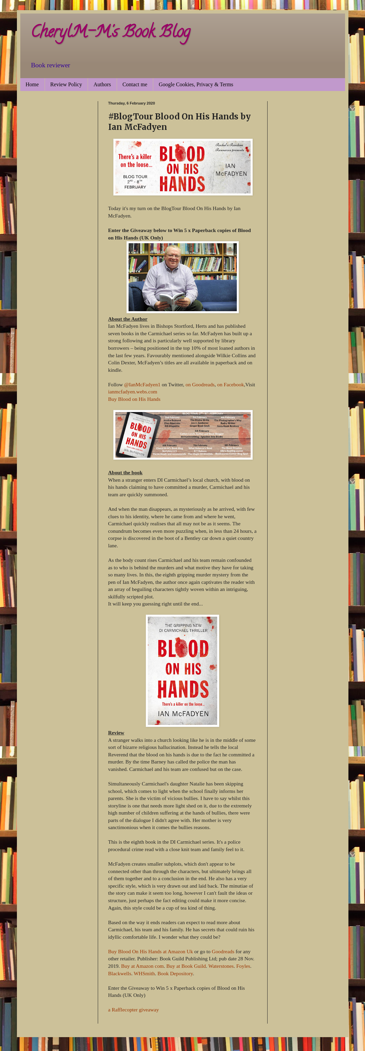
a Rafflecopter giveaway (133, 1009)
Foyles (243, 966)
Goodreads (223, 951)
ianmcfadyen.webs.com (132, 391)
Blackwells (119, 973)
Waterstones (221, 966)
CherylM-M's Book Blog (110, 33)
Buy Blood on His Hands (134, 399)
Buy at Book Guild (186, 966)
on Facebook (230, 384)
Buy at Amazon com (142, 966)
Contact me (134, 84)
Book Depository (175, 973)
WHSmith (144, 973)
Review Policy (66, 84)
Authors (102, 84)
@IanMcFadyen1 (142, 384)
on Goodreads (199, 384)
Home (32, 84)
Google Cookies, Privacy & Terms (196, 84)
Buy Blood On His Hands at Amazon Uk (150, 951)
